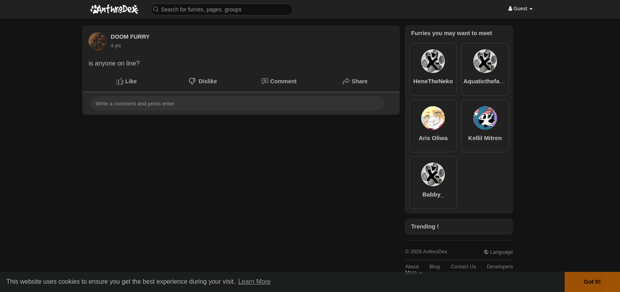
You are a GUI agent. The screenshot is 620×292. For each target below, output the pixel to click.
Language (498, 252)
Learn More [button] (254, 281)
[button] (222, 8)
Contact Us (463, 266)
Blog (434, 266)
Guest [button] (520, 8)
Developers (500, 266)
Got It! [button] (592, 282)
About (412, 266)
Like (127, 81)
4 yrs (116, 46)
